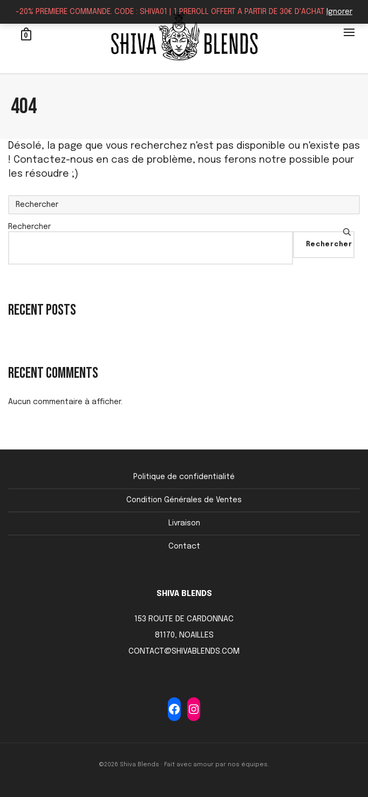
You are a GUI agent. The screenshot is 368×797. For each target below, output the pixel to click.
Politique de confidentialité (184, 477)
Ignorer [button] (339, 12)
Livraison (184, 523)
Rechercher (29, 227)
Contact (184, 546)
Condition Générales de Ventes (184, 500)
